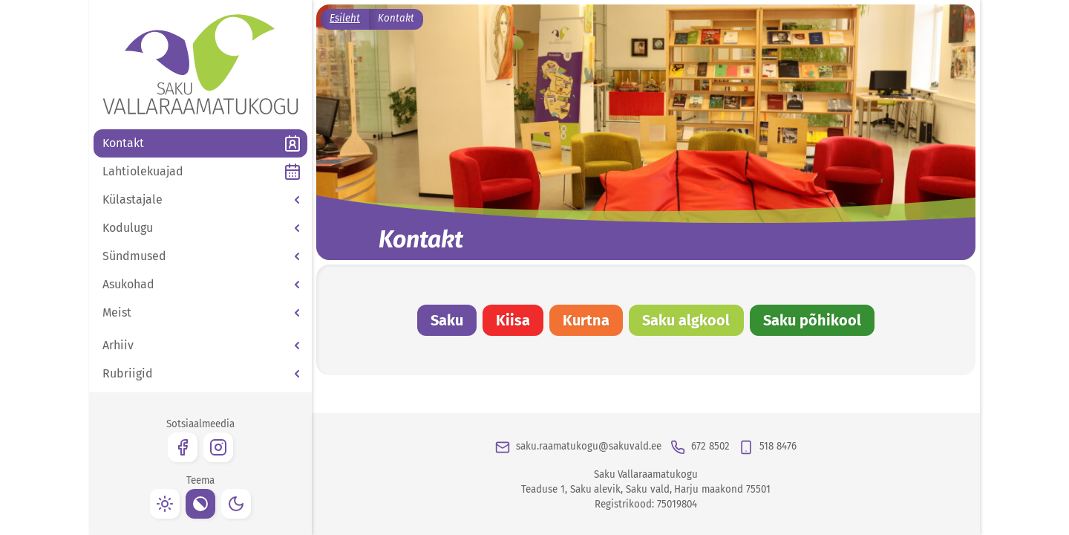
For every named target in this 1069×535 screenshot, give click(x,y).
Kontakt (123, 143)
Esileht (345, 19)
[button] (200, 200)
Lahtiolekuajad (142, 171)
